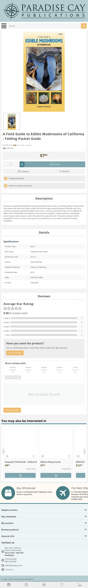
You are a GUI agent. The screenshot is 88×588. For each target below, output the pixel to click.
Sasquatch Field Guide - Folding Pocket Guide (21, 462)
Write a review (26, 145)
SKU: (4, 148)
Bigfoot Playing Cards (50, 462)
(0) (18, 145)
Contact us (9, 569)
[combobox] (47, 26)
